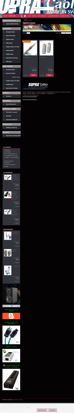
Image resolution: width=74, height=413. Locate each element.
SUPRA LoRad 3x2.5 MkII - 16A (14, 233)
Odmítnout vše (42, 410)
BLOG (25, 19)
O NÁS (29, 16)
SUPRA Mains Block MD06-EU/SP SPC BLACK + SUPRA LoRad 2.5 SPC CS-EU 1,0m (14, 195)
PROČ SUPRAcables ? (42, 16)
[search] (55, 8)
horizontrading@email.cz (32, 95)
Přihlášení (46, 2)
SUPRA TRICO (27, 57)
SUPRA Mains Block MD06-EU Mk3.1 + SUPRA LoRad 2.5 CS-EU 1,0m (15, 178)
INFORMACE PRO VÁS (64, 16)
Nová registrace (57, 2)
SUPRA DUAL (16, 266)
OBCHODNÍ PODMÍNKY (53, 16)
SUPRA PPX (42, 57)
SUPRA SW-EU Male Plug (14, 250)
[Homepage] (25, 16)
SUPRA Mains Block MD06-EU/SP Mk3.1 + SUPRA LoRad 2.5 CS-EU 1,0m (15, 213)
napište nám (7, 159)
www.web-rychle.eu (18, 399)
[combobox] (63, 33)
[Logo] (12, 8)
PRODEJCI (34, 16)
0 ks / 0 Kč (68, 1)
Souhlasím (52, 410)
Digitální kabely (29, 20)
